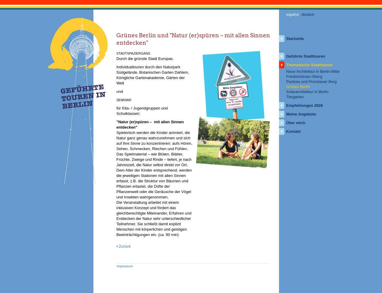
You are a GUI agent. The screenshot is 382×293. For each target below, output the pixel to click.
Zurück (125, 246)
